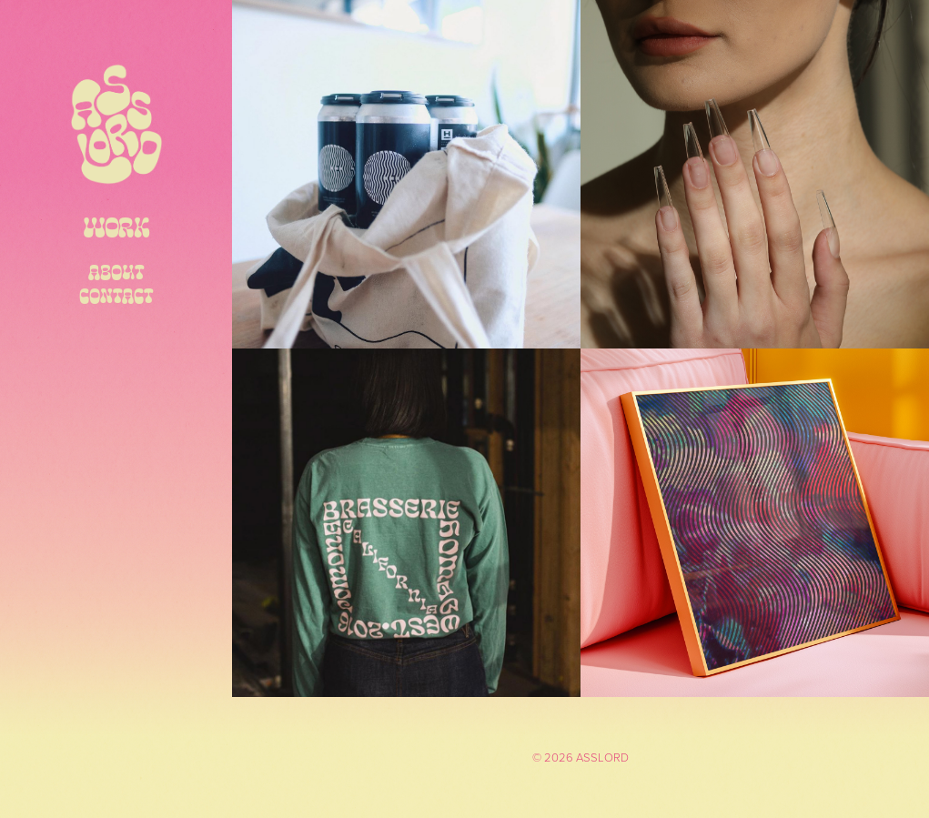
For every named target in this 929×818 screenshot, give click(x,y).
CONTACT (116, 295)
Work (116, 226)
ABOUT (116, 271)
